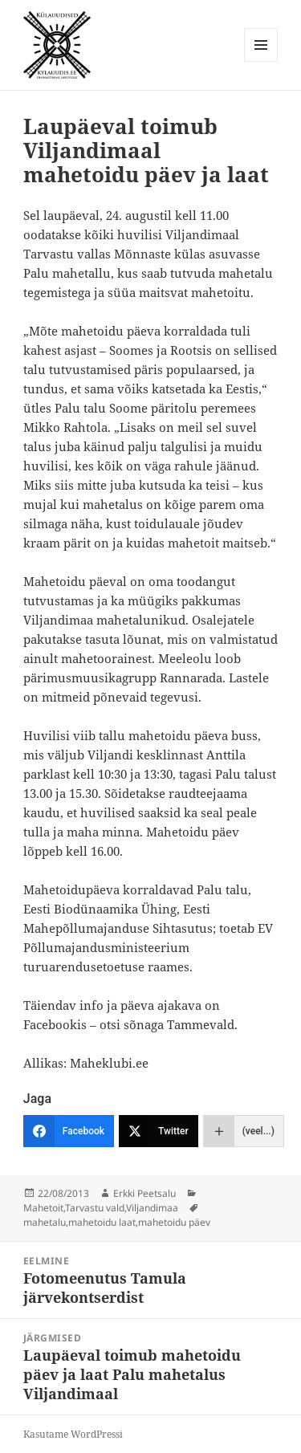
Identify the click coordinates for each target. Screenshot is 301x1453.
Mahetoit (43, 1208)
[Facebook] (68, 1131)
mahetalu (44, 1222)
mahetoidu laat (102, 1222)
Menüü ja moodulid (261, 61)
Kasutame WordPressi (73, 1434)
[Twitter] (158, 1131)
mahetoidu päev (174, 1222)
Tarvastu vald (94, 1208)
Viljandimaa (152, 1208)
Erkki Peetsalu (144, 1193)
